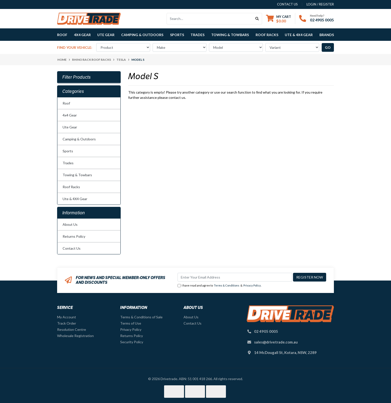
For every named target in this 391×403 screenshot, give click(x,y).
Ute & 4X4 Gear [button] (299, 35)
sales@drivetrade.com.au (276, 342)
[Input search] (210, 18)
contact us (287, 4)
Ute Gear (70, 127)
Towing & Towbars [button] (230, 35)
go (328, 47)
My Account (66, 317)
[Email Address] (235, 277)
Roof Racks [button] (267, 35)
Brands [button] (326, 35)
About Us (70, 224)
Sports (68, 151)
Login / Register (320, 4)
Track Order (66, 323)
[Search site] (257, 18)
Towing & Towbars (77, 175)
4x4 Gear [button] (82, 35)
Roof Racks (71, 187)
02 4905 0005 (322, 19)
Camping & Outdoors (79, 139)
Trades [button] (197, 35)
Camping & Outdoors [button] (142, 35)
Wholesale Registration (75, 336)
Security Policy (131, 342)
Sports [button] (177, 35)
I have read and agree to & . (219, 286)
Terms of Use (130, 323)
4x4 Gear (70, 115)
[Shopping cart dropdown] (278, 18)
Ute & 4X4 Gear (75, 199)
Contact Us (72, 248)
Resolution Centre (71, 329)
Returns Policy (74, 236)
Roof (66, 103)
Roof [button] (62, 35)
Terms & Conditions (226, 285)
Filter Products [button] (76, 77)
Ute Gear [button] (105, 35)
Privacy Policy (252, 285)
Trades (68, 163)
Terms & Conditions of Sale (141, 317)
